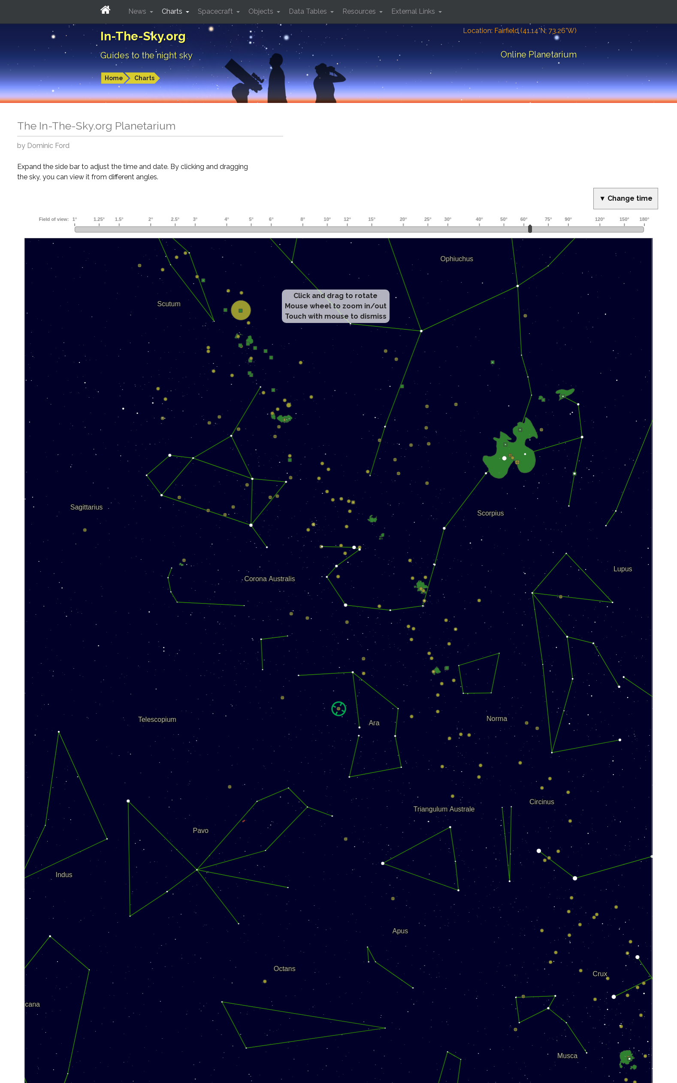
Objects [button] (261, 11)
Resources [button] (360, 11)
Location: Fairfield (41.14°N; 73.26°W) (520, 31)
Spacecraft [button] (216, 11)
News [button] (138, 11)
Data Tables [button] (309, 11)
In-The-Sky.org (143, 36)
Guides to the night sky (146, 55)
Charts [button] (173, 11)
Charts (144, 78)
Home (114, 78)
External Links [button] (414, 11)
